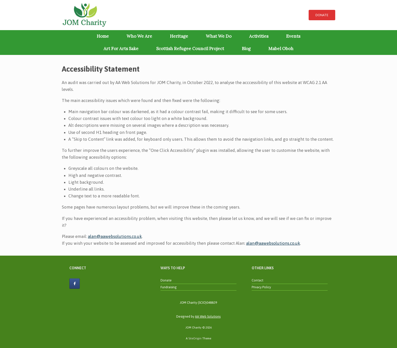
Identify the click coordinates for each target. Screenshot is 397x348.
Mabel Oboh (280, 48)
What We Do (218, 36)
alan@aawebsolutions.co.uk (115, 236)
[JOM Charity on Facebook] (74, 283)
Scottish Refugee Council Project (190, 48)
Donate (166, 280)
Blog (246, 48)
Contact (257, 280)
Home (103, 36)
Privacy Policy (261, 287)
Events (293, 36)
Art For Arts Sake (121, 48)
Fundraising (169, 287)
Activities (258, 36)
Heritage (179, 36)
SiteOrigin (195, 338)
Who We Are (139, 36)
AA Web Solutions (208, 316)
